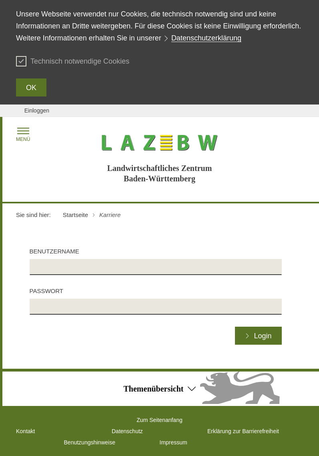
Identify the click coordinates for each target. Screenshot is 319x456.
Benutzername (54, 251)
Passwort (46, 290)
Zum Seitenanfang (159, 420)
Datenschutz (127, 431)
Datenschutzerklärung (206, 38)
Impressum (173, 442)
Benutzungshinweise (89, 442)
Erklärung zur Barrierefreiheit (243, 431)
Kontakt (25, 431)
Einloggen (36, 110)
